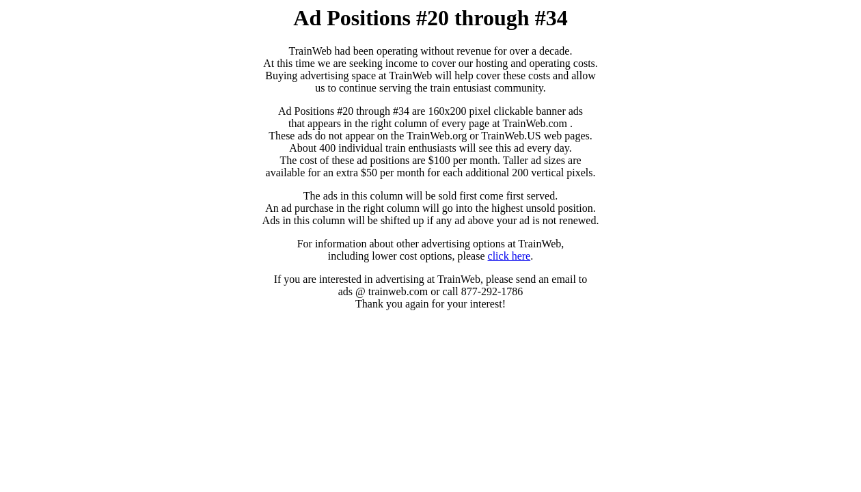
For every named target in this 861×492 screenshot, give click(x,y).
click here (509, 256)
